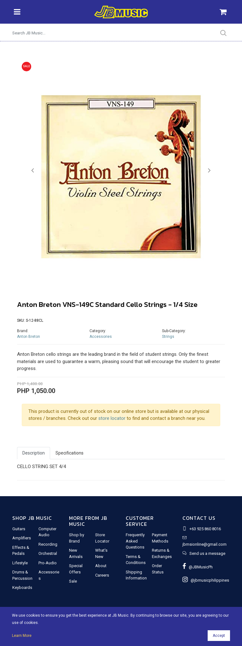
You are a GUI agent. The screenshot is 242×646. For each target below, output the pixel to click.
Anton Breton (28, 336)
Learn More (22, 635)
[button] (32, 170)
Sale (73, 581)
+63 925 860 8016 (205, 528)
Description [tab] (33, 452)
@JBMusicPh (197, 567)
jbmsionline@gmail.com (204, 544)
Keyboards (22, 587)
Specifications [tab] (69, 452)
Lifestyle (20, 563)
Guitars (18, 528)
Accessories (100, 336)
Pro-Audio (47, 563)
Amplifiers (21, 538)
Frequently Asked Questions (135, 540)
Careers (102, 575)
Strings (168, 336)
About (101, 565)
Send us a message (207, 553)
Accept (219, 635)
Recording (47, 544)
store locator (111, 418)
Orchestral (47, 553)
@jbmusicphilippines (205, 580)
